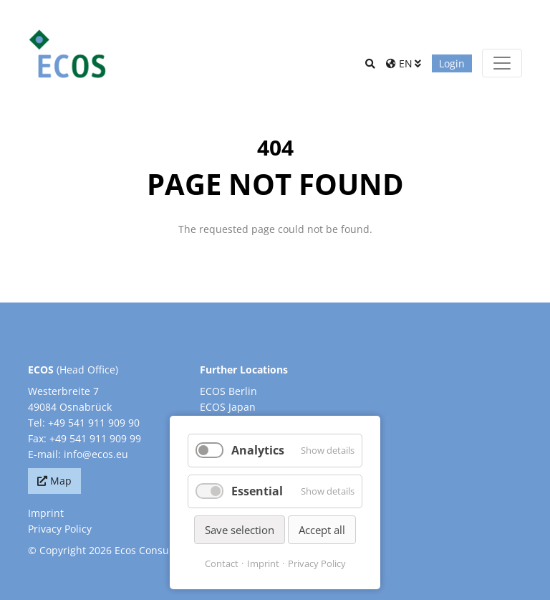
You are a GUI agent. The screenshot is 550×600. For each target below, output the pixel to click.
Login (452, 63)
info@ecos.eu (96, 454)
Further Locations (244, 369)
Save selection (239, 530)
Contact (221, 563)
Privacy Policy (60, 528)
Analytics (257, 450)
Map (61, 480)
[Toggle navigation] (502, 63)
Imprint (46, 513)
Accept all (322, 530)
